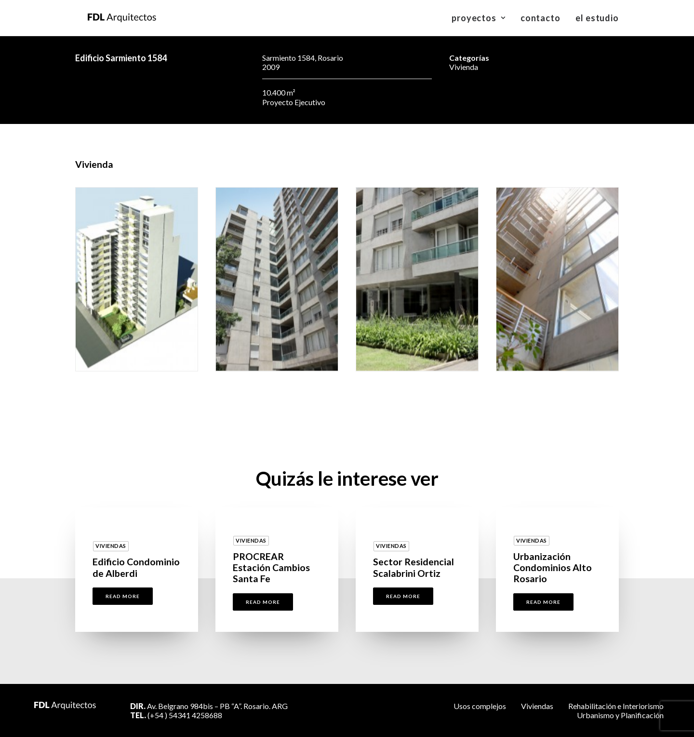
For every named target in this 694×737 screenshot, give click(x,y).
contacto (540, 18)
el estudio (597, 18)
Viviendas (537, 705)
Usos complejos (480, 705)
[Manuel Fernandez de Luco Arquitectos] (109, 18)
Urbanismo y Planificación (620, 715)
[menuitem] (482, 18)
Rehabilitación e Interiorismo (616, 705)
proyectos (479, 18)
